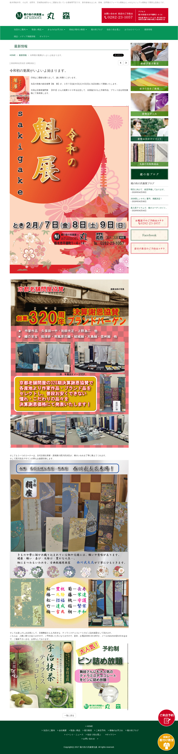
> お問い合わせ (88, 739)
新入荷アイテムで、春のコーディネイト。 (149, 208)
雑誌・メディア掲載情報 (24, 36)
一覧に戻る (69, 715)
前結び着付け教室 (78, 29)
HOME (13, 55)
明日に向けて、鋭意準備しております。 (148, 189)
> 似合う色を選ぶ (93, 734)
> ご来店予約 (100, 730)
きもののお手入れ (56, 29)
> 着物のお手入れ (115, 730)
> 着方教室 (87, 730)
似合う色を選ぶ (113, 29)
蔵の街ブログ (97, 29)
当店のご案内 (21, 29)
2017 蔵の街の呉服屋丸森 (86, 747)
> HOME (89, 726)
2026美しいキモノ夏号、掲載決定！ (146, 198)
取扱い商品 (37, 29)
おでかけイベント (132, 29)
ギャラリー (44, 36)
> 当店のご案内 (48, 730)
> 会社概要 (62, 730)
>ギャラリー (110, 734)
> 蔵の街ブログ (132, 730)
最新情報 (148, 29)
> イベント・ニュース (73, 734)
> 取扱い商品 (74, 730)
